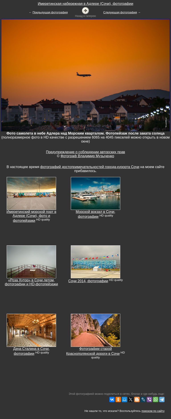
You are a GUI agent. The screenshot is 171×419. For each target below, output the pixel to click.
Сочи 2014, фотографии (88, 281)
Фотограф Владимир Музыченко (87, 156)
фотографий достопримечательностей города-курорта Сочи (89, 167)
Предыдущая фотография (50, 12)
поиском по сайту (153, 411)
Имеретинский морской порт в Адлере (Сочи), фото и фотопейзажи (31, 216)
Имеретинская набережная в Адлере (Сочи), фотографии (85, 4)
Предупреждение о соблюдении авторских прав (85, 152)
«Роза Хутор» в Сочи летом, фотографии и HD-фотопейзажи (31, 282)
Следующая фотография (120, 12)
